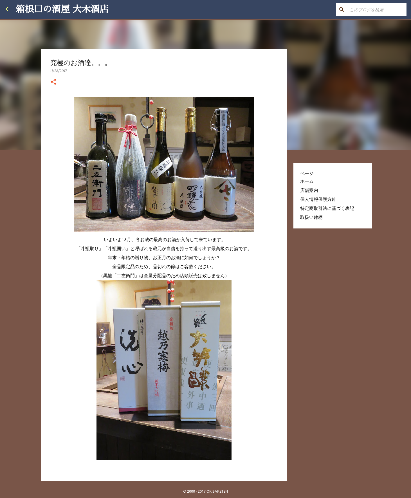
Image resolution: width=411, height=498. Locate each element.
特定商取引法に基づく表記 (327, 208)
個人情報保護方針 (318, 199)
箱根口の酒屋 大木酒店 (62, 9)
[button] (53, 82)
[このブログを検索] (376, 9)
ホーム (307, 181)
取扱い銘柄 (311, 217)
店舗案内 (309, 190)
